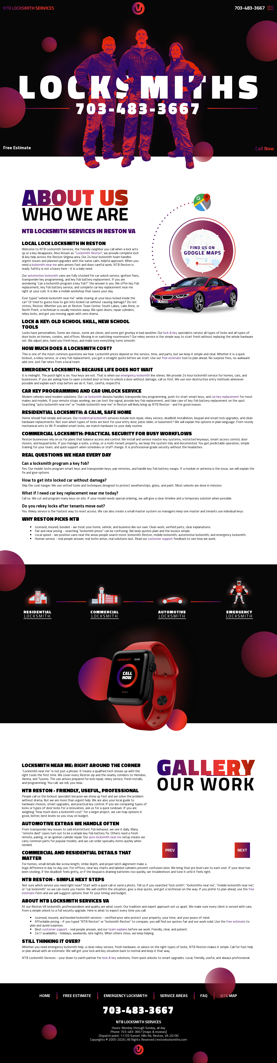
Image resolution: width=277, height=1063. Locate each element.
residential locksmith (93, 417)
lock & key (170, 332)
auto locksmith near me (105, 836)
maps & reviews (155, 1031)
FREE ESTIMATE (77, 995)
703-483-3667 (249, 7)
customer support (160, 538)
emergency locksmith (135, 375)
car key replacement (225, 396)
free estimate (171, 357)
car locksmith (92, 396)
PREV (170, 850)
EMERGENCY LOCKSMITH (125, 995)
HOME (44, 995)
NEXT (242, 850)
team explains (117, 929)
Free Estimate (17, 147)
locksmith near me (44, 264)
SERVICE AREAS (174, 995)
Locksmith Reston (88, 252)
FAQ (203, 995)
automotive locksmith (43, 275)
